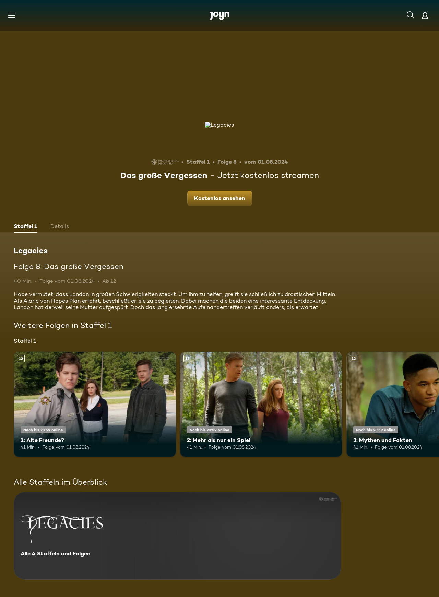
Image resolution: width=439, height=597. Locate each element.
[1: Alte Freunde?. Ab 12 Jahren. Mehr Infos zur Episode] (95, 404)
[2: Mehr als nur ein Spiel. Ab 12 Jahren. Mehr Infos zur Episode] (261, 404)
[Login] (425, 15)
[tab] (25, 227)
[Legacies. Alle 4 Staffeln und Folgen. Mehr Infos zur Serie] (177, 536)
